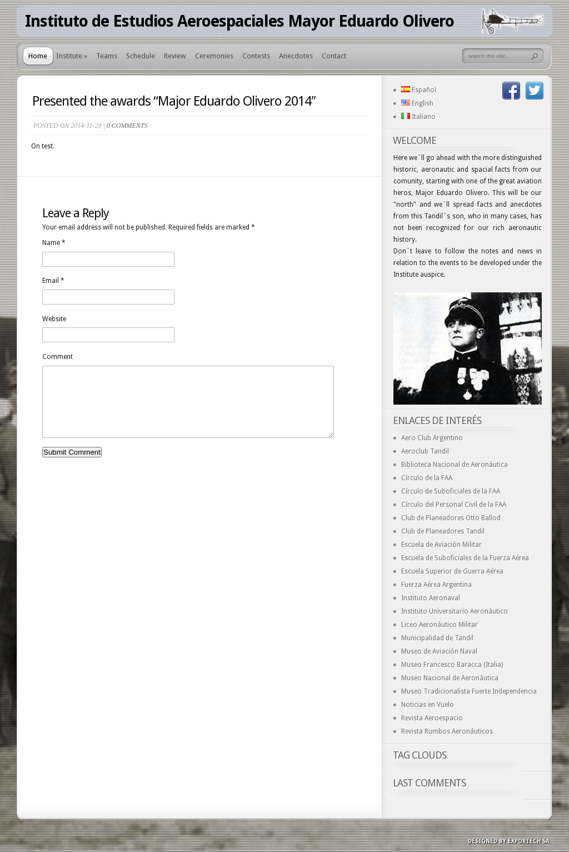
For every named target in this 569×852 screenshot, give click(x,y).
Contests (256, 56)
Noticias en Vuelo (427, 705)
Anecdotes (296, 56)
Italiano (418, 117)
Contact (334, 56)
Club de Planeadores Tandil (443, 531)
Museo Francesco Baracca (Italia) (452, 665)
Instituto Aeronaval (430, 598)
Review (175, 56)
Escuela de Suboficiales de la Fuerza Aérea (465, 558)
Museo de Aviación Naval (439, 651)
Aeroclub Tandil (425, 451)
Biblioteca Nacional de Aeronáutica (454, 465)
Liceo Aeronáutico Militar (439, 625)
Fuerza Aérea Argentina (436, 585)
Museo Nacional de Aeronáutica (449, 678)
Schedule (140, 56)
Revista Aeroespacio (432, 718)
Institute (71, 56)
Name (54, 243)
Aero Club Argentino (432, 438)
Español (418, 90)
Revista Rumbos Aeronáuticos (447, 731)
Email (53, 281)
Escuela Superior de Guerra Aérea (452, 571)
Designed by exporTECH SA (509, 841)
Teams (106, 56)
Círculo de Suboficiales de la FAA (450, 491)
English (417, 103)
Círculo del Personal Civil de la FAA (453, 505)
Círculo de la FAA (426, 478)
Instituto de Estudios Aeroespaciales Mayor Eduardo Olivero (239, 21)
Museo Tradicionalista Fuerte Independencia (469, 691)
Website (54, 319)
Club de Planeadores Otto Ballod (451, 518)
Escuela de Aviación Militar (441, 545)
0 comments (127, 125)
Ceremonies (214, 56)
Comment (57, 357)
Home (37, 56)
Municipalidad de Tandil (437, 638)
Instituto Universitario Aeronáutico (454, 611)
